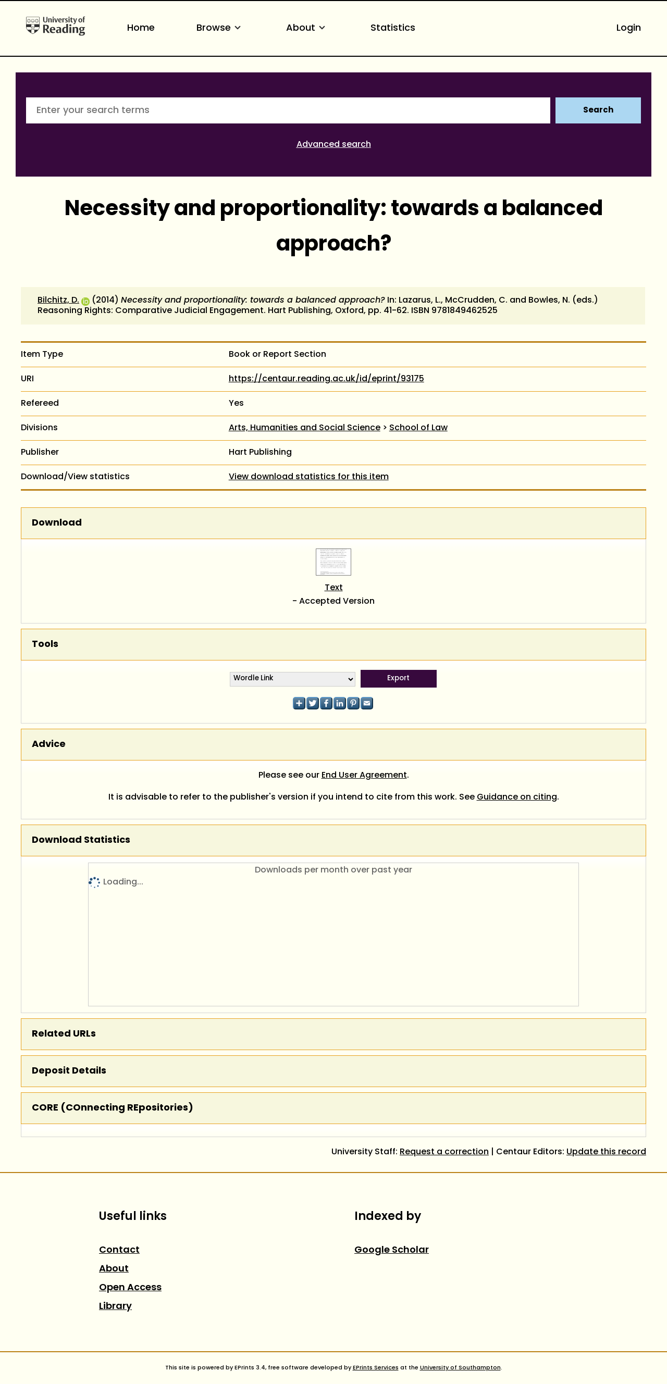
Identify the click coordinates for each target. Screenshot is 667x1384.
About (307, 28)
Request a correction (444, 1152)
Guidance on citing (517, 797)
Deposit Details (69, 1071)
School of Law (418, 428)
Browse (220, 28)
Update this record (606, 1152)
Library (115, 1307)
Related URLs (64, 1034)
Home (141, 28)
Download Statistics (81, 840)
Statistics (392, 28)
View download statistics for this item (309, 477)
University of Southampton (460, 1368)
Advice (49, 745)
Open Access (130, 1288)
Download (57, 523)
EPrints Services (376, 1368)
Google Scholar (391, 1250)
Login (628, 28)
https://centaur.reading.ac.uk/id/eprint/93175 (326, 379)
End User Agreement (364, 775)
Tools (45, 645)
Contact (119, 1250)
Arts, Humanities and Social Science (304, 428)
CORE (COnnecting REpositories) (112, 1108)
